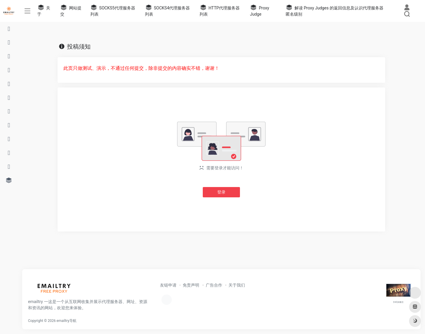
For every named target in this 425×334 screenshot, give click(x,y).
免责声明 (191, 285)
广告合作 (214, 285)
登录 (221, 192)
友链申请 (168, 285)
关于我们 (236, 285)
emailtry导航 (66, 321)
